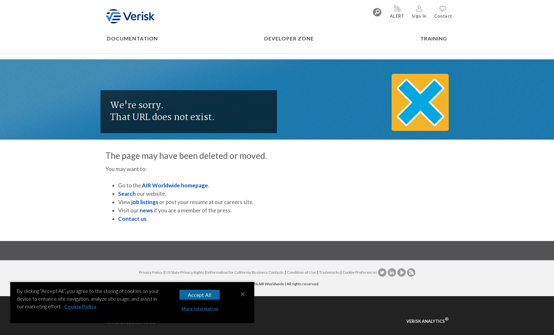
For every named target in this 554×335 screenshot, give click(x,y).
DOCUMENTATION (132, 38)
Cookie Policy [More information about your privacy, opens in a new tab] (80, 306)
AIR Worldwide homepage (175, 185)
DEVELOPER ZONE (289, 38)
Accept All (200, 295)
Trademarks (329, 272)
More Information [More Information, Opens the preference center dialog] (200, 308)
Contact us (132, 218)
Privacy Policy (150, 272)
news (146, 210)
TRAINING (433, 38)
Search (127, 193)
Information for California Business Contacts (245, 272)
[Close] (243, 294)
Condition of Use (301, 272)
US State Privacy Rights (185, 272)
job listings (144, 202)
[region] (132, 303)
